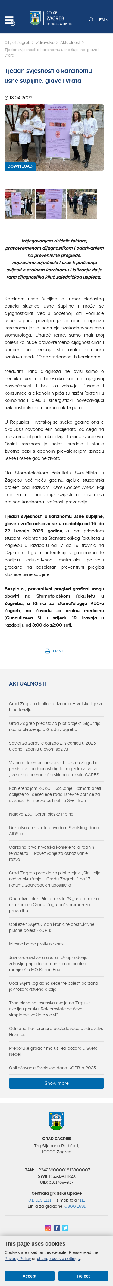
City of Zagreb (17, 42)
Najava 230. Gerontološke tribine (41, 814)
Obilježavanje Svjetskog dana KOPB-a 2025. (53, 1067)
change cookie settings (58, 1258)
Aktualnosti (70, 42)
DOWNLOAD (20, 166)
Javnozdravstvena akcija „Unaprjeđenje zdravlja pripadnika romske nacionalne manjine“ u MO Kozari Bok (48, 963)
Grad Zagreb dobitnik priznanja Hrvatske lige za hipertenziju (56, 706)
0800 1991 (75, 1206)
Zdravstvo (45, 42)
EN (103, 19)
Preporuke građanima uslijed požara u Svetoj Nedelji (53, 1051)
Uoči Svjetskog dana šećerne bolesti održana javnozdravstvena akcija (53, 986)
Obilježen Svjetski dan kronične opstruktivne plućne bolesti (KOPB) (51, 927)
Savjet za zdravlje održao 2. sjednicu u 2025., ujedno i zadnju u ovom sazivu (53, 746)
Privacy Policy (18, 1258)
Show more (57, 1083)
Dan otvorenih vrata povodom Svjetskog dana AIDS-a (54, 830)
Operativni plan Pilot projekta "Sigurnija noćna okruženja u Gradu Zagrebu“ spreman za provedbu (54, 904)
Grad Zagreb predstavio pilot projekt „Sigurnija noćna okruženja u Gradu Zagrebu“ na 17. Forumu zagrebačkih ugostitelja (55, 879)
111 (82, 1200)
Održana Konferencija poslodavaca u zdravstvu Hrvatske (56, 1031)
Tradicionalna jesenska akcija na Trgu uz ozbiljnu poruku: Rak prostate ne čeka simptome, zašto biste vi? (49, 1008)
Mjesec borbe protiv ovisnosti (37, 944)
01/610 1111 (39, 1200)
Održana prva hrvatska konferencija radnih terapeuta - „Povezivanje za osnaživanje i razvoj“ (51, 853)
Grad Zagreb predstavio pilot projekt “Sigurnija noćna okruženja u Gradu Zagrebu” (55, 726)
